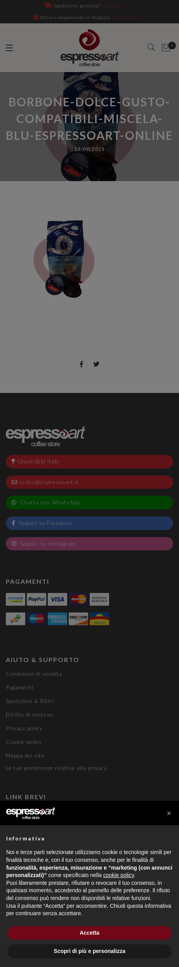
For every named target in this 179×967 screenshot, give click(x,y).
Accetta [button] (89, 933)
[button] (169, 813)
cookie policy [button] (118, 875)
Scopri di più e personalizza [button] (89, 951)
